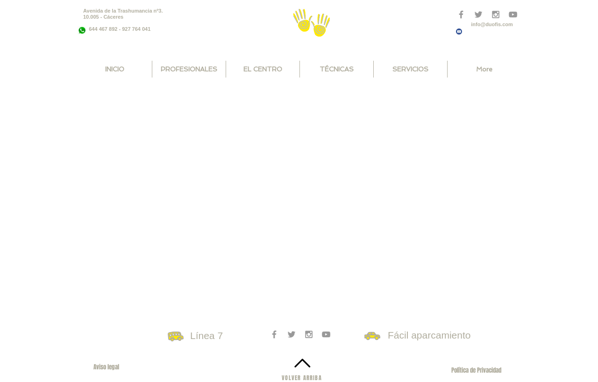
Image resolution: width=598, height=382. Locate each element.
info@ (478, 24)
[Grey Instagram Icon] (309, 334)
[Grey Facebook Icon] (461, 14)
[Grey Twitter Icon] (291, 334)
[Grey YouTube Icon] (326, 334)
